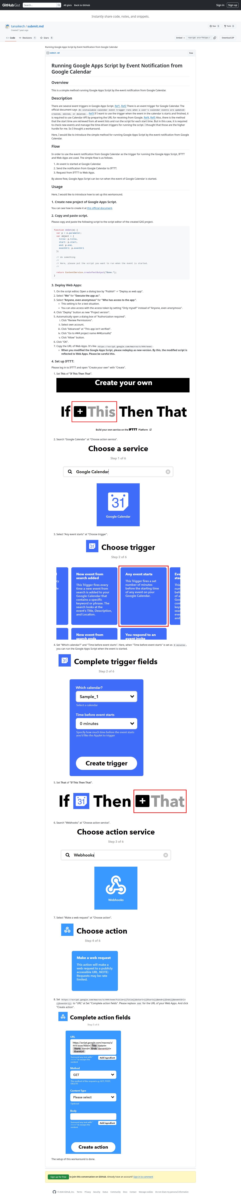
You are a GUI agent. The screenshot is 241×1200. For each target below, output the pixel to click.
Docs (125, 1192)
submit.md (36, 26)
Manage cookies (146, 1192)
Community (116, 1192)
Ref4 (146, 117)
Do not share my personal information (172, 1192)
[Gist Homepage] (11, 5)
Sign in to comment (143, 1176)
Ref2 (123, 106)
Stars (46, 37)
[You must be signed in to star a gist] (214, 26)
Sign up (232, 5)
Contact (133, 1192)
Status (105, 1192)
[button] (214, 38)
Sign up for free (58, 1176)
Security (96, 1192)
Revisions (27, 37)
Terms (79, 1192)
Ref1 (117, 106)
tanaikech (18, 26)
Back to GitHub (82, 5)
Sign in (220, 5)
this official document (99, 208)
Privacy (88, 1192)
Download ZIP (228, 37)
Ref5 (153, 117)
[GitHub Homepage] (54, 1192)
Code (10, 37)
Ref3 (91, 113)
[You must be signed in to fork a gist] (229, 26)
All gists (68, 5)
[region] (120, 611)
